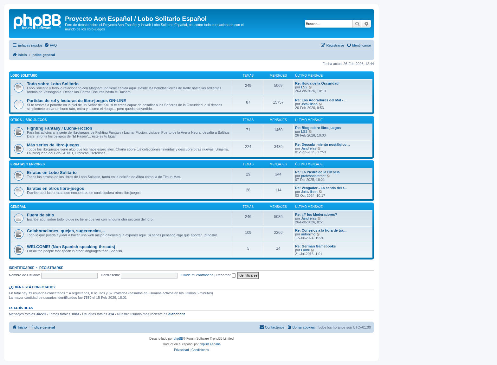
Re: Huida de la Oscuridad (317, 83)
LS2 (304, 87)
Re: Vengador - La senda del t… (321, 188)
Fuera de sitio (40, 215)
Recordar (226, 275)
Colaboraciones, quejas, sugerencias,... (66, 230)
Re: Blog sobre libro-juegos (318, 128)
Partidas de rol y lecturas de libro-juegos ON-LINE (76, 100)
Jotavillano (309, 104)
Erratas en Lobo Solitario (52, 172)
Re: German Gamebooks (315, 246)
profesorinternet (313, 176)
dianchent (176, 314)
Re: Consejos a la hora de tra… (321, 230)
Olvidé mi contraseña (197, 275)
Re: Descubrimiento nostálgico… (322, 144)
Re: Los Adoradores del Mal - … (321, 100)
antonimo (308, 234)
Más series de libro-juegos (53, 145)
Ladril (305, 250)
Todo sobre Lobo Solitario (53, 83)
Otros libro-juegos (28, 120)
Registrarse (51, 268)
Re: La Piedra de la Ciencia (317, 172)
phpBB (178, 338)
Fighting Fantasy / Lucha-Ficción (59, 128)
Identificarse (22, 268)
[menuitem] (50, 45)
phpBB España (210, 344)
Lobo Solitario (23, 75)
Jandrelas (308, 148)
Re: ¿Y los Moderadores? (316, 214)
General (18, 206)
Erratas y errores (27, 164)
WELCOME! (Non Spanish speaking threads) (71, 246)
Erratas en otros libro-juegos (55, 188)
